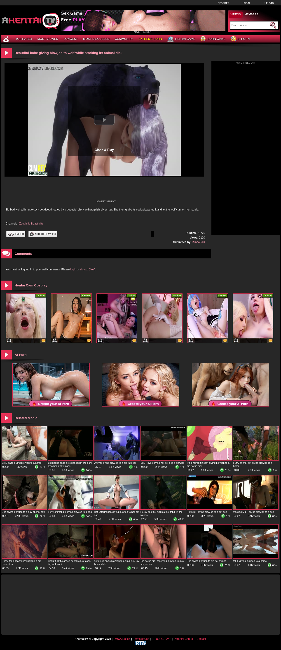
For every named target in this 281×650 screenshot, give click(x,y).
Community (124, 38)
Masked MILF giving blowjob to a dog (253, 512)
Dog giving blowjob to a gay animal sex (23, 512)
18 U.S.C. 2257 (161, 639)
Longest (71, 38)
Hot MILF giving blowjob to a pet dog (207, 512)
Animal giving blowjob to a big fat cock (115, 462)
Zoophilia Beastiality (31, 223)
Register (223, 3)
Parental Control (184, 639)
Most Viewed (47, 38)
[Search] (250, 25)
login (73, 269)
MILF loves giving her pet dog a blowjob (163, 462)
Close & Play (104, 150)
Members (251, 14)
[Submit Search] (273, 25)
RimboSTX (198, 242)
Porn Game (213, 39)
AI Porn (240, 39)
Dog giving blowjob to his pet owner (206, 561)
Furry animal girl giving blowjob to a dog (70, 512)
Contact (201, 639)
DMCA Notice (122, 639)
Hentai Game (181, 39)
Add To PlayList (43, 234)
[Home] (6, 38)
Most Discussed (96, 38)
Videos (236, 14)
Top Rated (24, 38)
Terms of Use (141, 639)
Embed (16, 234)
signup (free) (87, 269)
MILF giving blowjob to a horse (250, 561)
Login (246, 3)
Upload (269, 3)
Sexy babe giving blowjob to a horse (22, 462)
